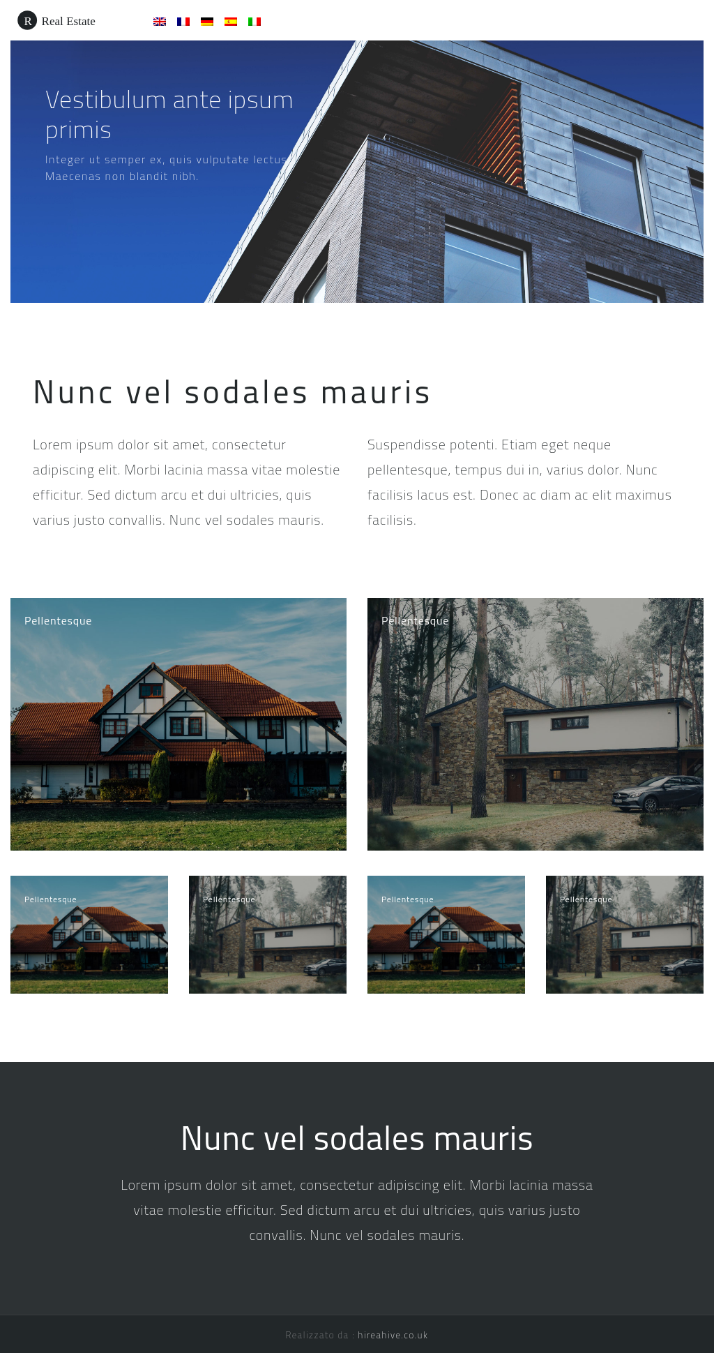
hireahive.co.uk (393, 1335)
